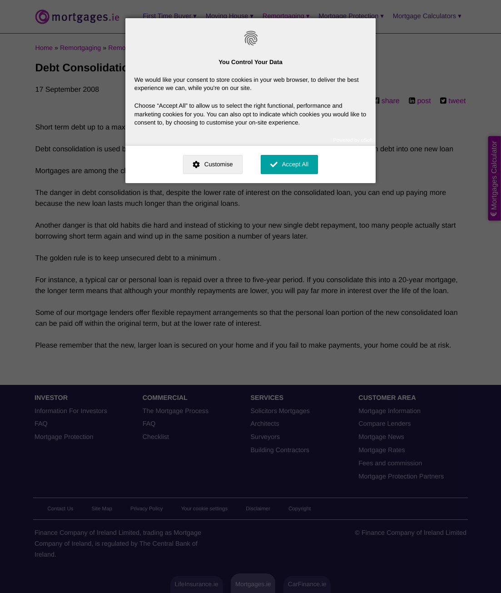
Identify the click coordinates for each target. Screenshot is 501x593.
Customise (218, 164)
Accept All (295, 164)
